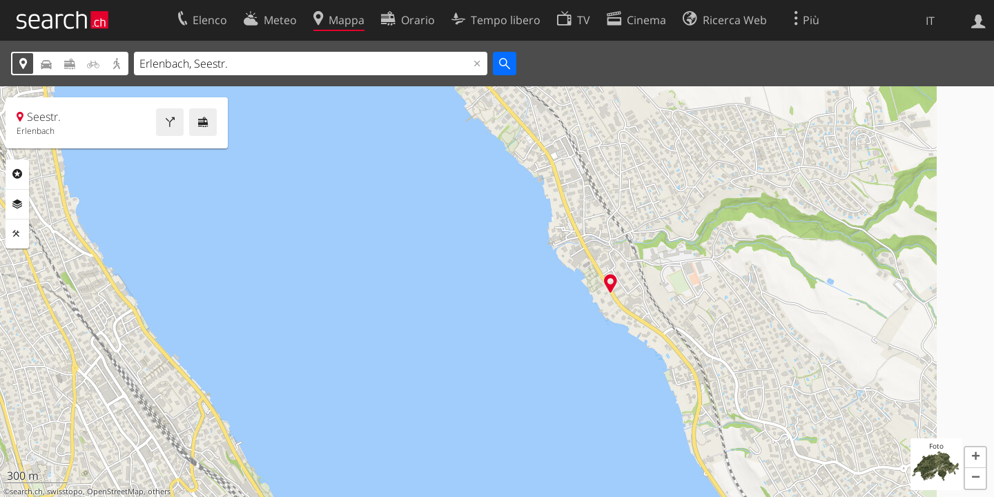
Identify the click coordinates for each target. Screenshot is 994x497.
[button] (975, 457)
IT (930, 20)
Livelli (17, 204)
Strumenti (17, 234)
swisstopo (65, 491)
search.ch (26, 491)
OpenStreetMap (115, 491)
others (159, 491)
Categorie (17, 173)
